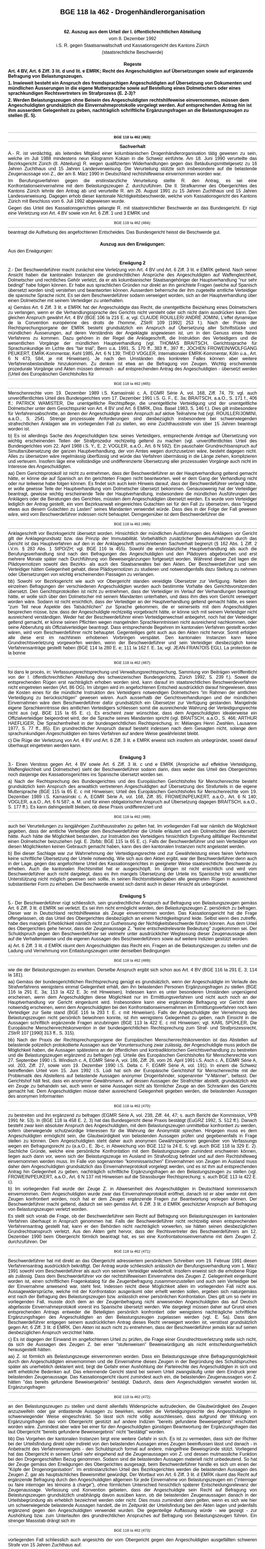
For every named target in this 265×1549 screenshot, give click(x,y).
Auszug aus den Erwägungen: (132, 244)
